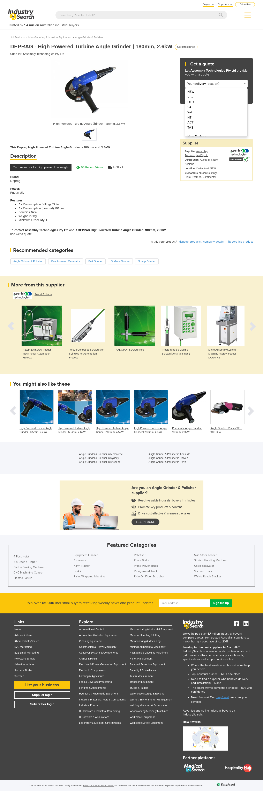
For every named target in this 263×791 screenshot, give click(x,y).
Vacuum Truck (203, 571)
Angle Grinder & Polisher (89, 37)
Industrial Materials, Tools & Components (102, 699)
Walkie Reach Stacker (207, 576)
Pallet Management (141, 658)
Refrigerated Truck (146, 571)
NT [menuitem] (189, 117)
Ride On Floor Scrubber (149, 576)
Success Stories (23, 670)
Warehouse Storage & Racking (147, 693)
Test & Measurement (141, 676)
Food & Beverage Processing (95, 682)
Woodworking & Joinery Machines (149, 711)
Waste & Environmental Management (151, 699)
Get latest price (186, 46)
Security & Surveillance (143, 670)
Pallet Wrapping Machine (89, 576)
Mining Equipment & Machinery (147, 647)
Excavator (80, 560)
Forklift (78, 571)
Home (17, 629)
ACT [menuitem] (190, 122)
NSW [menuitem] (190, 92)
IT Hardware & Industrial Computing (99, 711)
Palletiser (139, 555)
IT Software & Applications (94, 717)
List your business (42, 685)
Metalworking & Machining (145, 641)
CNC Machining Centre (28, 572)
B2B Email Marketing (26, 652)
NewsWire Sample (24, 658)
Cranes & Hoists (88, 658)
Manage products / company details (201, 241)
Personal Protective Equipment (147, 664)
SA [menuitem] (189, 107)
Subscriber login (42, 704)
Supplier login (42, 695)
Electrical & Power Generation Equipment (102, 664)
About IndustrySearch (26, 641)
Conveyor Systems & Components (98, 652)
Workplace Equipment (142, 717)
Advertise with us (24, 664)
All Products (18, 37)
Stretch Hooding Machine (210, 560)
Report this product (240, 241)
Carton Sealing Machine (29, 567)
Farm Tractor (82, 566)
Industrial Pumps (88, 705)
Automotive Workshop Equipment (98, 635)
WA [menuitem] (189, 112)
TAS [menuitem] (190, 128)
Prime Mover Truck (146, 566)
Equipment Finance (86, 555)
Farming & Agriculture (91, 676)
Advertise (245, 4)
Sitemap (19, 676)
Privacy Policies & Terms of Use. (98, 785)
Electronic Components (92, 670)
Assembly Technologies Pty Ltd (43, 54)
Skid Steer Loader (205, 555)
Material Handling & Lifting (145, 635)
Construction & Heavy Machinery (97, 647)
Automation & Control (91, 629)
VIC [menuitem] (190, 97)
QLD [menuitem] (190, 102)
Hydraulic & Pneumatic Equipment (98, 693)
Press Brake (141, 560)
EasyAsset (222, 697)
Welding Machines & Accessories (148, 705)
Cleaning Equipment (90, 641)
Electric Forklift (23, 578)
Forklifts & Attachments (92, 688)
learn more (145, 522)
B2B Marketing (23, 647)
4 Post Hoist (21, 556)
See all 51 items (43, 294)
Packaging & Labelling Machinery (149, 652)
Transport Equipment (141, 682)
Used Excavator (204, 566)
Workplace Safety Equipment (146, 723)
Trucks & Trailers (139, 688)
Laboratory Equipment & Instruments (100, 723)
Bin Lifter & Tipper (25, 562)
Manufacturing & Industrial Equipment (49, 37)
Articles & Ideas (23, 635)
